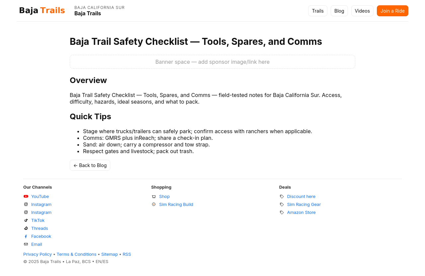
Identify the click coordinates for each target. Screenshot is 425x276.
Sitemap (109, 254)
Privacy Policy (37, 254)
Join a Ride (393, 11)
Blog (339, 11)
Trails (318, 11)
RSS (127, 254)
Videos (362, 11)
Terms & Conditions (77, 254)
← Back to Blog (90, 165)
